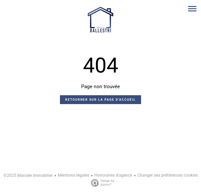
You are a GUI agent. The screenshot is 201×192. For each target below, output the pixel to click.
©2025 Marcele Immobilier (28, 175)
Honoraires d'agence (113, 175)
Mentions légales (73, 175)
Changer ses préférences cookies (167, 175)
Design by (101, 183)
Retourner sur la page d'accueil (100, 99)
